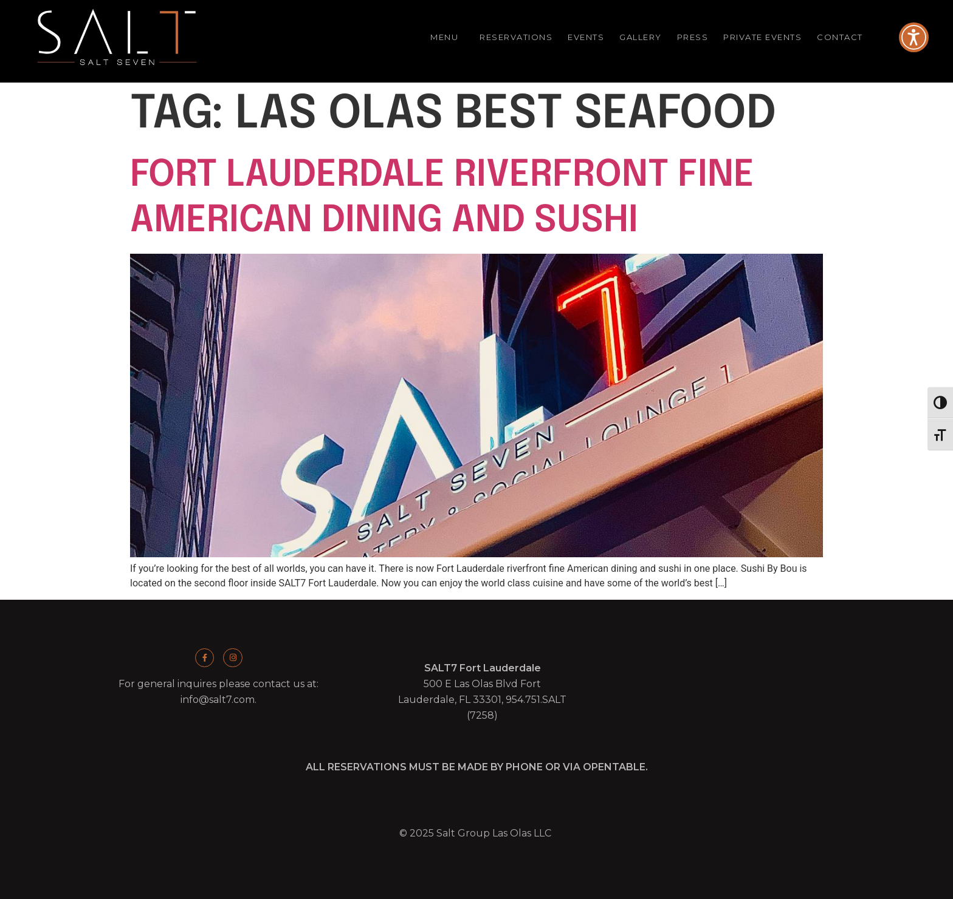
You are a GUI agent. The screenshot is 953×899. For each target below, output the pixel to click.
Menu (447, 38)
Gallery (640, 37)
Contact (843, 38)
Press (693, 37)
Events (586, 37)
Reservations (516, 37)
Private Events (762, 37)
